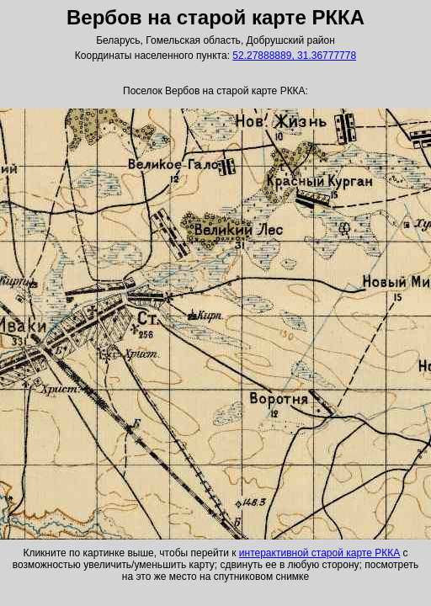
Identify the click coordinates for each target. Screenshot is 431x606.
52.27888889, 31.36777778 (294, 55)
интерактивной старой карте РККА (319, 553)
